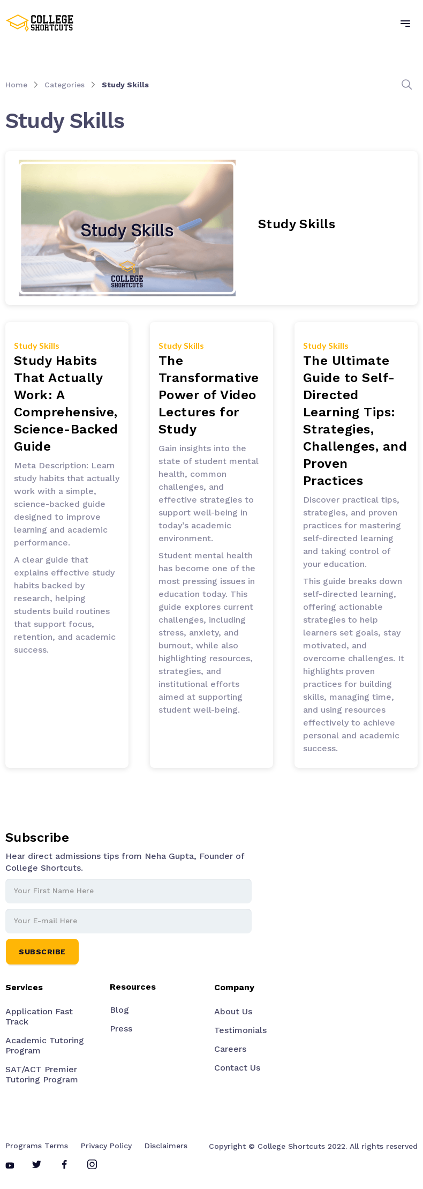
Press (121, 1028)
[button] (405, 23)
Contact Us (237, 1068)
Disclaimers (166, 1145)
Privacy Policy (106, 1145)
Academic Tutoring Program (44, 1045)
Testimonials (240, 1030)
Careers (230, 1049)
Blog (119, 1010)
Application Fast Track (39, 1016)
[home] (39, 23)
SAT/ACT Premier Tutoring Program (41, 1074)
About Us (233, 1011)
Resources (133, 987)
